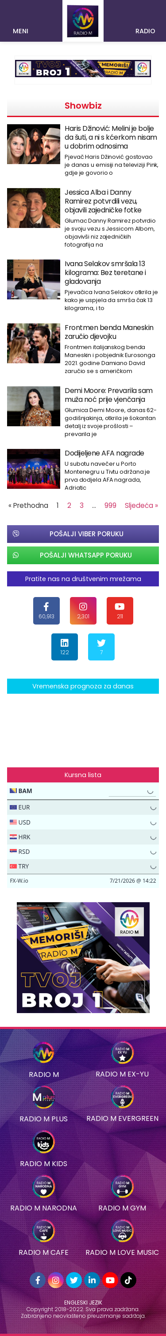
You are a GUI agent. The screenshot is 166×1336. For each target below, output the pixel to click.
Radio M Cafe (44, 1252)
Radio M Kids (43, 1164)
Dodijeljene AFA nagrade (104, 453)
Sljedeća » (141, 505)
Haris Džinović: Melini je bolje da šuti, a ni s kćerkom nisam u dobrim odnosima (111, 137)
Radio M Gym (122, 1208)
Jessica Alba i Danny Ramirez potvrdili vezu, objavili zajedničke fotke (103, 201)
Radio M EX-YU (122, 1074)
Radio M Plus (43, 1119)
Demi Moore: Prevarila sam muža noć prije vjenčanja (109, 395)
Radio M (44, 1074)
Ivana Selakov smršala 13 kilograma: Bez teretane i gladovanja (105, 273)
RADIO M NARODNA (43, 1208)
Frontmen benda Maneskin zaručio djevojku (109, 332)
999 (110, 505)
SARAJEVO (83, 727)
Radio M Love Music (122, 1252)
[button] (21, 16)
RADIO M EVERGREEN (122, 1118)
